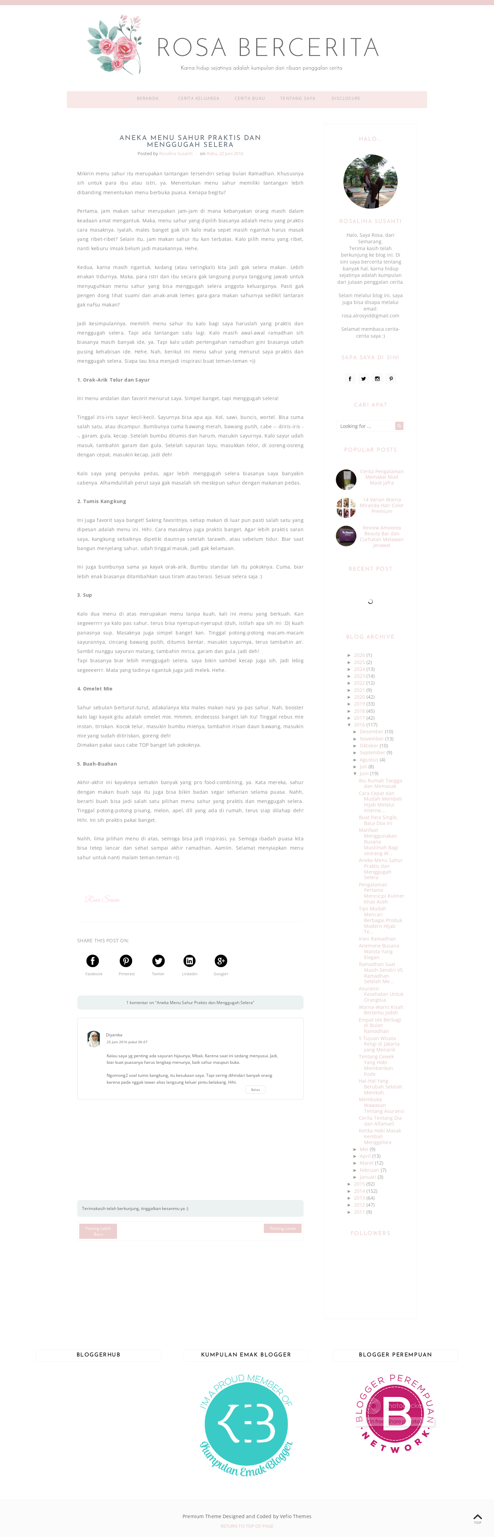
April (366, 1156)
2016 (360, 724)
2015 (360, 1183)
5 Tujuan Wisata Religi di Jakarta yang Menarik (379, 1044)
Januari (369, 1177)
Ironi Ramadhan (377, 938)
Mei (365, 1149)
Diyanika (114, 1035)
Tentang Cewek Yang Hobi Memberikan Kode (376, 1065)
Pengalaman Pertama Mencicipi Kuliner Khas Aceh (381, 893)
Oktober (370, 745)
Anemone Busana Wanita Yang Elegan (379, 951)
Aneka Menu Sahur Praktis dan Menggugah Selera (381, 869)
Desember (372, 731)
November (372, 738)
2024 (360, 669)
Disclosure (346, 98)
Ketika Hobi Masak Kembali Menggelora (380, 1136)
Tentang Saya (298, 98)
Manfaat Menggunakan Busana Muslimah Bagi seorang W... (378, 841)
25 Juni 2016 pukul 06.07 (127, 1042)
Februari (370, 1170)
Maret (367, 1163)
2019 (360, 703)
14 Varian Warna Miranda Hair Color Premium (382, 505)
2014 (360, 1191)
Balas (255, 1089)
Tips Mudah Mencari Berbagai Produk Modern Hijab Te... (380, 920)
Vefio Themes (295, 1516)
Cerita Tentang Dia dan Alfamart (380, 1121)
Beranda (148, 98)
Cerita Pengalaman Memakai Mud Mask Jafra (382, 477)
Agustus (370, 759)
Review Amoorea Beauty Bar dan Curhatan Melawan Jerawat (382, 536)
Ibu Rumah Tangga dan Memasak (380, 783)
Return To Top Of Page (247, 1526)
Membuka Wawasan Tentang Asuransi (381, 1105)
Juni (365, 773)
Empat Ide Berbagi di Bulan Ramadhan (380, 1025)
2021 (360, 690)
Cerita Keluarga (199, 98)
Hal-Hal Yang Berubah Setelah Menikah (380, 1087)
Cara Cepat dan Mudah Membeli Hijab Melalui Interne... (380, 802)
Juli (364, 766)
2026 (360, 655)
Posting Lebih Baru (98, 1231)
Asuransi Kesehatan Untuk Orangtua (381, 994)
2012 (360, 1204)
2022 (360, 682)
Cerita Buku (250, 98)
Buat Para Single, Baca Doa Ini (378, 820)
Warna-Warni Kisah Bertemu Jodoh (381, 1010)
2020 (360, 697)
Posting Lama (283, 1228)
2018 (360, 711)
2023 (360, 676)
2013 (360, 1198)
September (373, 752)
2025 (360, 662)
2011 (360, 1212)
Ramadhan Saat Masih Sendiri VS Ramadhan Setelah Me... (381, 973)
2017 (360, 717)
